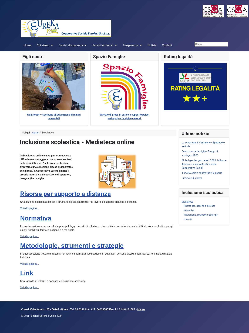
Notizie (152, 45)
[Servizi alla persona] (85, 45)
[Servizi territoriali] (115, 45)
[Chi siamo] (51, 45)
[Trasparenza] (140, 45)
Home (27, 45)
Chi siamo (43, 45)
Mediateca (187, 201)
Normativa (35, 218)
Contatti (167, 45)
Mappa (141, 309)
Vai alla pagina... (29, 208)
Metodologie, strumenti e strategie (72, 245)
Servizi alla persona (71, 45)
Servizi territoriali (102, 45)
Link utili (188, 219)
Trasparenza (130, 45)
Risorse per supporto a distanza (65, 194)
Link (26, 273)
